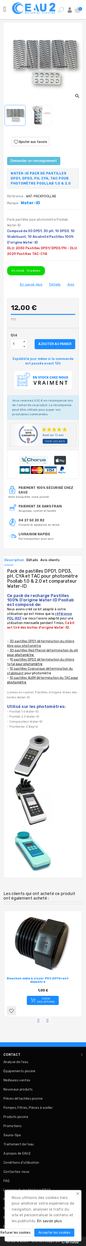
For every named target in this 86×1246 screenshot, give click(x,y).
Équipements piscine (19, 1071)
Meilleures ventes (16, 1080)
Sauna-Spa (12, 1135)
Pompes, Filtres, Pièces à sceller (28, 1108)
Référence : (16, 196)
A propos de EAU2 (17, 1153)
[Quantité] (16, 344)
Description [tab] (14, 560)
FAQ (6, 1181)
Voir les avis (55, 441)
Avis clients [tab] (50, 560)
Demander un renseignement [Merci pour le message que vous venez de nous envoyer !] (34, 161)
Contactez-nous (16, 1172)
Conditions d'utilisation (21, 1163)
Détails (55, 284)
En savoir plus (31, 284)
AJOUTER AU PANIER (55, 344)
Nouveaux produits (18, 1089)
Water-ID (30, 202)
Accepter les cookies (54, 1233)
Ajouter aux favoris (30, 142)
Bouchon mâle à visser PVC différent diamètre (38, 980)
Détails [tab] (32, 560)
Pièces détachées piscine (23, 1099)
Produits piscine (15, 1117)
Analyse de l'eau (15, 1062)
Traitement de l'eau (18, 1144)
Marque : (14, 203)
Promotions (12, 1126)
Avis (70, 284)
